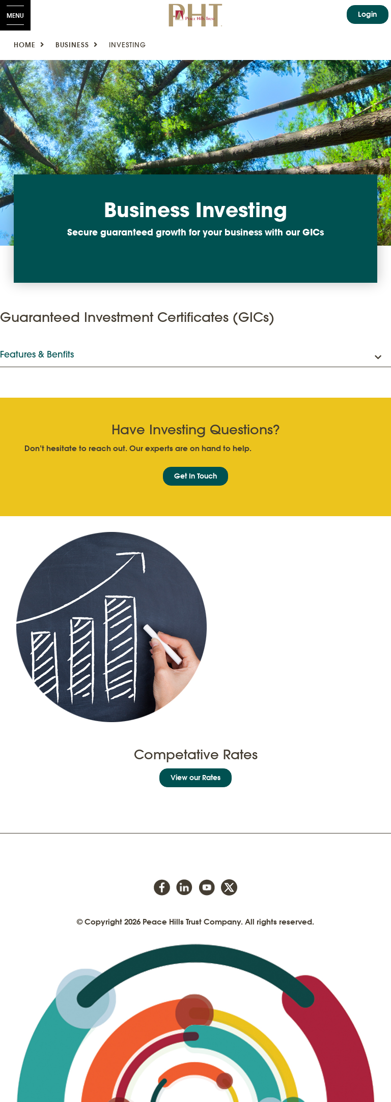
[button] (195, 355)
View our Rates (195, 777)
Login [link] (367, 14)
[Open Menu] (15, 15)
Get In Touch (195, 476)
